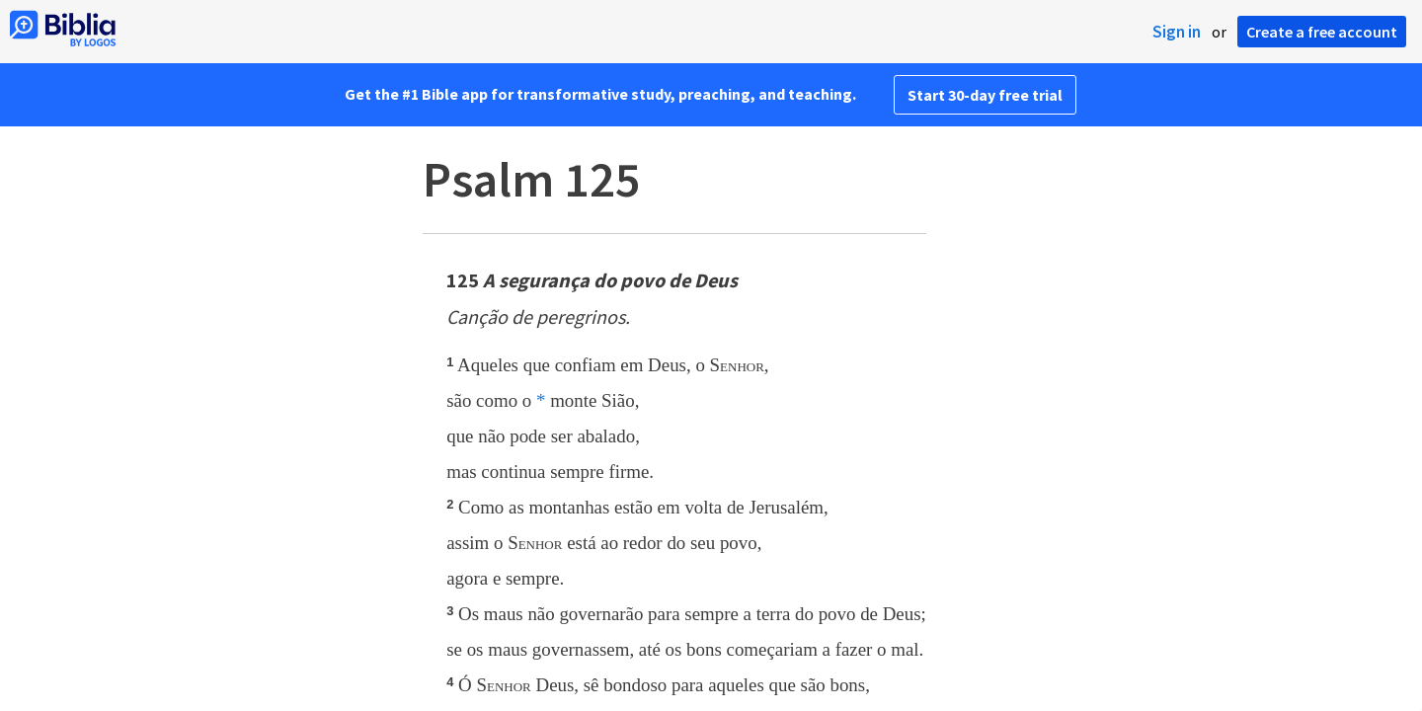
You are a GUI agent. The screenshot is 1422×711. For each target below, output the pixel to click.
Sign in (1176, 31)
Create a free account (1321, 31)
